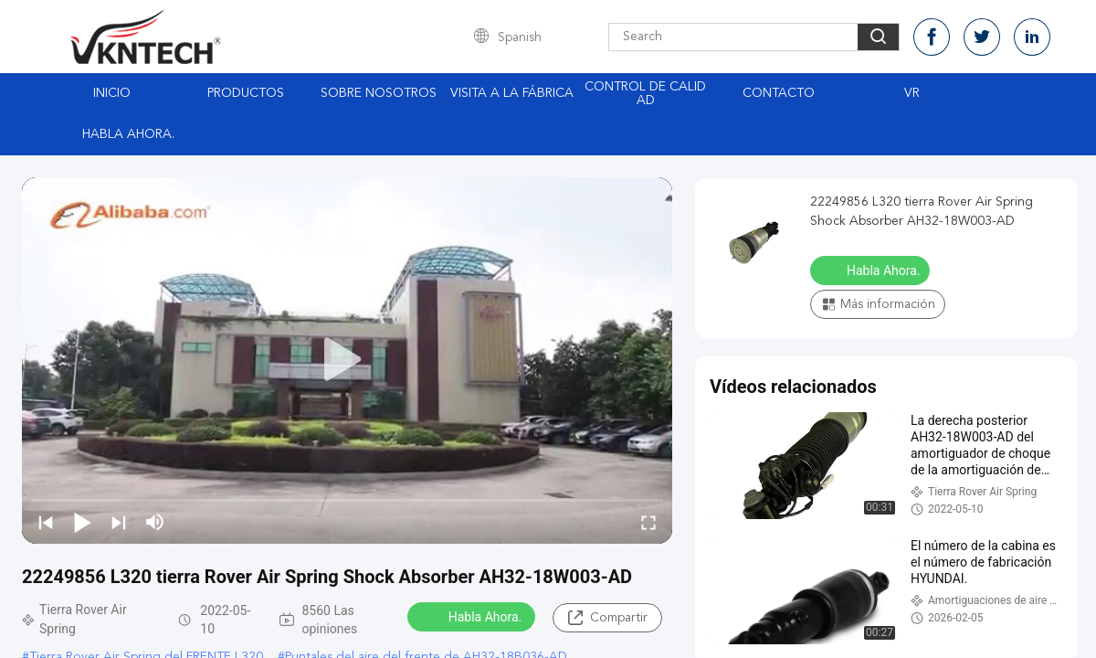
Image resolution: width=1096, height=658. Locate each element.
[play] (347, 360)
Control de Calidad (645, 93)
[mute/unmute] (155, 522)
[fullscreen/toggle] (648, 522)
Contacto (779, 93)
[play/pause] (82, 522)
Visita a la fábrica (512, 93)
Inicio (112, 93)
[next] (118, 522)
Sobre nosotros (379, 93)
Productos (245, 93)
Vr (912, 93)
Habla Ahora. (128, 134)
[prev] (45, 522)
